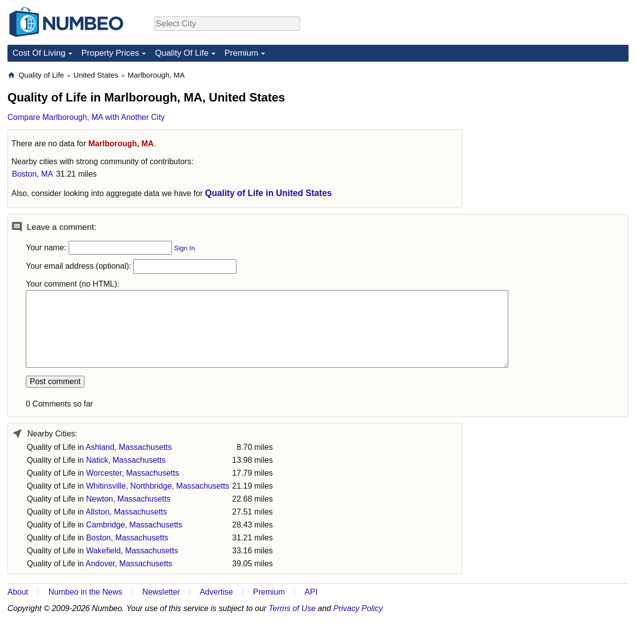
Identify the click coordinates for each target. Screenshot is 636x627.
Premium (241, 53)
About (17, 592)
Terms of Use (292, 608)
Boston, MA (32, 174)
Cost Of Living (39, 53)
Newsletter (161, 592)
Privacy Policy (358, 608)
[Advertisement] (554, 132)
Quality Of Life (182, 53)
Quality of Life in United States (268, 193)
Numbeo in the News (85, 592)
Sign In (184, 248)
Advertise (216, 592)
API (311, 592)
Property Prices (110, 53)
